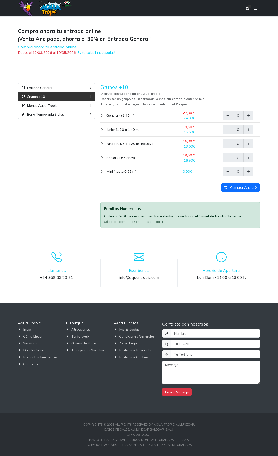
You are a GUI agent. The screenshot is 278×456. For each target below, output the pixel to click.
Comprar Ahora (240, 187)
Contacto (30, 364)
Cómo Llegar (33, 336)
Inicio (27, 329)
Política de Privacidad (135, 350)
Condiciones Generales (137, 336)
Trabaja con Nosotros (88, 350)
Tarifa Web (80, 336)
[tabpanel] (180, 130)
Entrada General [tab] (57, 87)
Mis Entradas (129, 329)
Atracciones (80, 329)
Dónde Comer (34, 350)
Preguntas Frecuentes (40, 357)
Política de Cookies (134, 357)
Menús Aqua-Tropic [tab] (57, 105)
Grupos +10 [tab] (57, 96)
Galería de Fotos (83, 343)
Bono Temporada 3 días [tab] (57, 114)
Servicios (30, 343)
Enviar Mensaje (177, 392)
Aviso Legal (128, 343)
